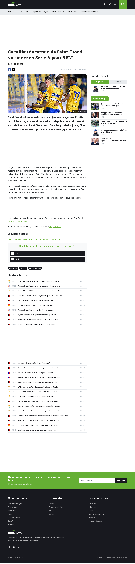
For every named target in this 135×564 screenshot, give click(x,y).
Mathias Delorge (35, 268)
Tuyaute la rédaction (56, 507)
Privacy (51, 510)
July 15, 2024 (55, 226)
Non (17, 259)
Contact (51, 514)
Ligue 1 (10, 514)
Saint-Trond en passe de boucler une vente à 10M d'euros (34, 239)
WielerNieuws (122, 558)
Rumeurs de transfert (89, 11)
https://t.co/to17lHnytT (18, 221)
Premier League (13, 507)
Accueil (51, 504)
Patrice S (83, 70)
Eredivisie (11, 524)
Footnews (12, 11)
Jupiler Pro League (40, 11)
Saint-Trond (13, 268)
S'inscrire (121, 480)
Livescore (72, 11)
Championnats (58, 11)
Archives (92, 504)
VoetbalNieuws (109, 558)
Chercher (92, 507)
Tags (91, 510)
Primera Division (14, 518)
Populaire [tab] (99, 82)
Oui (16, 253)
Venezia (23, 268)
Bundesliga (12, 510)
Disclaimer (98, 558)
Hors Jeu (24, 11)
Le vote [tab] (118, 82)
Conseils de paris (95, 521)
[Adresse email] (97, 480)
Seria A (10, 521)
